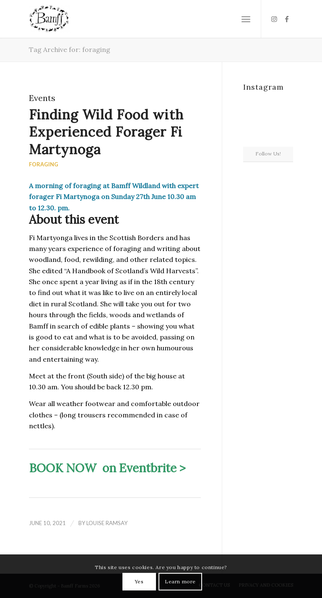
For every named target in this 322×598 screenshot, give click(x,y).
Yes (139, 581)
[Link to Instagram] (274, 19)
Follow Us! (268, 153)
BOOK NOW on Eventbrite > (107, 468)
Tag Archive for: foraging (69, 49)
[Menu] (246, 19)
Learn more (180, 581)
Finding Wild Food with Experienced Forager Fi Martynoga (106, 132)
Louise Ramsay (106, 523)
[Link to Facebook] (286, 19)
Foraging (43, 164)
